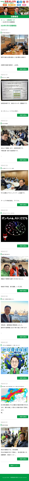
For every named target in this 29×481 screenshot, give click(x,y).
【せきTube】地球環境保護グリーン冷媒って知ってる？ (11, 345)
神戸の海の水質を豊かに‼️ (6, 32)
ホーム (3, 20)
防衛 (19, 5)
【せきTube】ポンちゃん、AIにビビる (8, 213)
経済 (5, 5)
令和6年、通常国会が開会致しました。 (8, 299)
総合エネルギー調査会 (5, 77)
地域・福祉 (12, 5)
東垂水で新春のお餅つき (6, 254)
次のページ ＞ (14, 465)
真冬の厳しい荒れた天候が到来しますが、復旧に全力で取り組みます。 (13, 386)
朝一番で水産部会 (5, 123)
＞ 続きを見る (23, 69)
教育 (24, 5)
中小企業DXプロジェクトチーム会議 (8, 168)
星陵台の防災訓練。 (5, 425)
